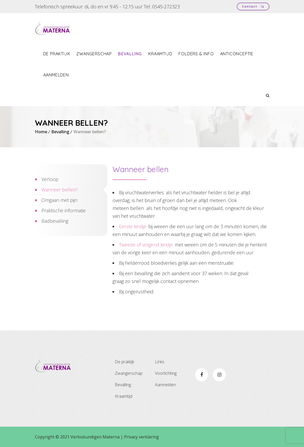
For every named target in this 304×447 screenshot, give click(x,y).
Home (41, 132)
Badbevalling (54, 221)
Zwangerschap (94, 53)
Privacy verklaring (141, 437)
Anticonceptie (236, 53)
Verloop (49, 179)
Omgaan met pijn (59, 200)
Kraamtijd (160, 53)
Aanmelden (56, 74)
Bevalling (130, 53)
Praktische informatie (63, 210)
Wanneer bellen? (59, 189)
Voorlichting (166, 373)
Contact (253, 6)
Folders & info (196, 53)
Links (159, 362)
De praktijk (56, 53)
